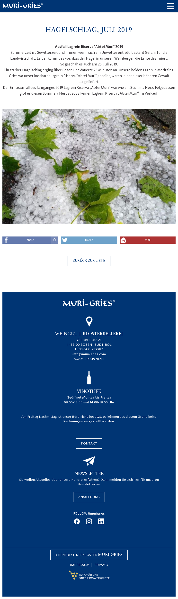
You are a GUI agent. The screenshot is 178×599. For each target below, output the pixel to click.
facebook (77, 521)
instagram (89, 521)
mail (148, 240)
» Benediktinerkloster (89, 555)
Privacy (101, 565)
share (42, 240)
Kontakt (89, 443)
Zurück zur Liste (89, 261)
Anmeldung (89, 497)
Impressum (79, 565)
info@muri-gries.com (89, 354)
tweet (89, 240)
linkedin (101, 521)
